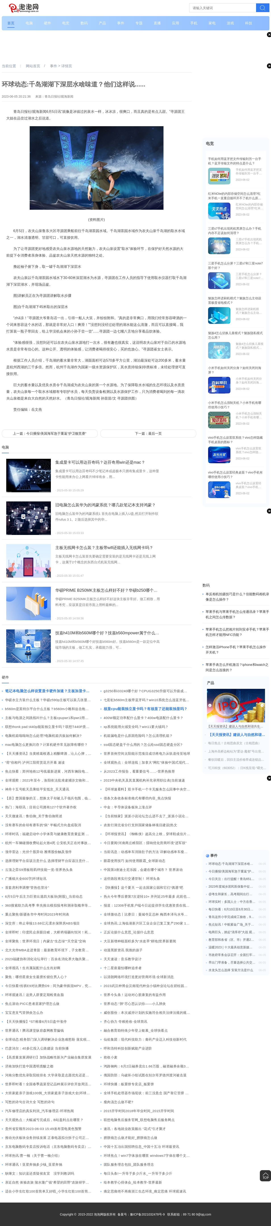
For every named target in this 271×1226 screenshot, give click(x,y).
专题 (139, 23)
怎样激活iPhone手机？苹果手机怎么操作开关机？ (236, 649)
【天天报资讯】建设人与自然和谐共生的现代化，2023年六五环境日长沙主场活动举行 (237, 735)
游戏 (230, 23)
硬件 (47, 23)
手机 (193, 23)
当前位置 (9, 66)
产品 (102, 23)
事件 (120, 23)
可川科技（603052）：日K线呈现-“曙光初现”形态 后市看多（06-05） (237, 768)
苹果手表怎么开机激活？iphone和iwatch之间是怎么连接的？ (237, 667)
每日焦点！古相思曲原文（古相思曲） (234, 743)
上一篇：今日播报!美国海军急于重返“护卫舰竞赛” (49, 433)
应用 (175, 23)
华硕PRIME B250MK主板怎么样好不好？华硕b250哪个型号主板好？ (107, 590)
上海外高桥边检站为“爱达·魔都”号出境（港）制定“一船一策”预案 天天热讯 (234, 752)
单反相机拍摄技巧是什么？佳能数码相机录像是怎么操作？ (237, 596)
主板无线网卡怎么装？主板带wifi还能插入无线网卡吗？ (104, 547)
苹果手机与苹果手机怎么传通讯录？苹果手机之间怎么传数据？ (237, 614)
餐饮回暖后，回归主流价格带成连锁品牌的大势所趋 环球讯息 (236, 760)
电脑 (29, 23)
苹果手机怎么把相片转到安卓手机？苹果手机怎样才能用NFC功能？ (237, 632)
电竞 (65, 23)
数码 (84, 23)
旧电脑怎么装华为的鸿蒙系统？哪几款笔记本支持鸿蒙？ (105, 505)
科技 (248, 23)
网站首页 (33, 66)
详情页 (66, 66)
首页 (10, 23)
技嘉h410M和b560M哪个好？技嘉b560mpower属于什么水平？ (107, 633)
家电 (212, 23)
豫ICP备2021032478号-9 (147, 1214)
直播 (157, 23)
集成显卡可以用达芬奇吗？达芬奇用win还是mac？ (100, 462)
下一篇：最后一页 (148, 433)
